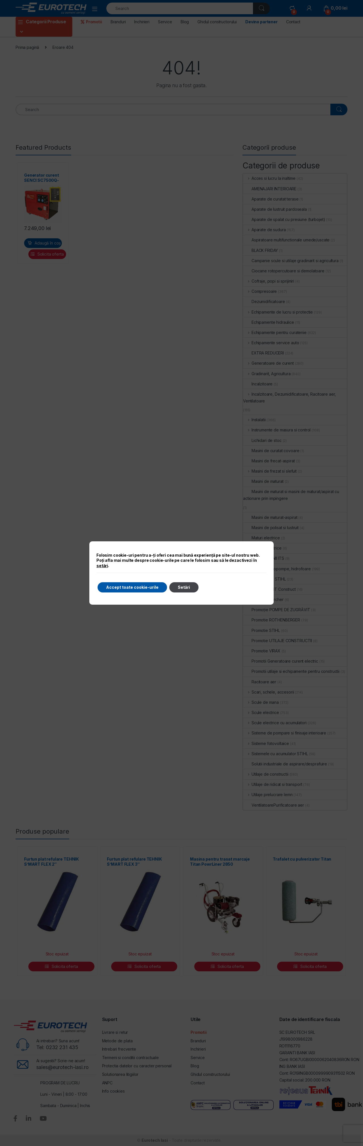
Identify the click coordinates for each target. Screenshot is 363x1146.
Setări (184, 587)
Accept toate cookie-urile (132, 587)
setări (102, 565)
